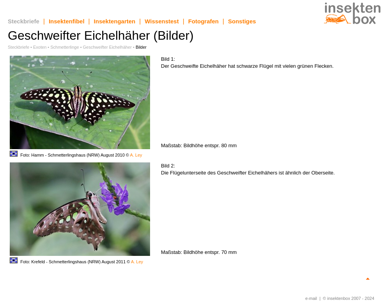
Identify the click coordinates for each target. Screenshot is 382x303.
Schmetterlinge (64, 47)
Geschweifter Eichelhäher (107, 47)
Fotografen (203, 21)
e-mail (311, 298)
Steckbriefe (23, 21)
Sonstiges (242, 21)
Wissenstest (162, 21)
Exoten (39, 47)
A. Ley (136, 155)
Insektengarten (115, 21)
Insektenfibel (67, 21)
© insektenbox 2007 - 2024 (348, 298)
